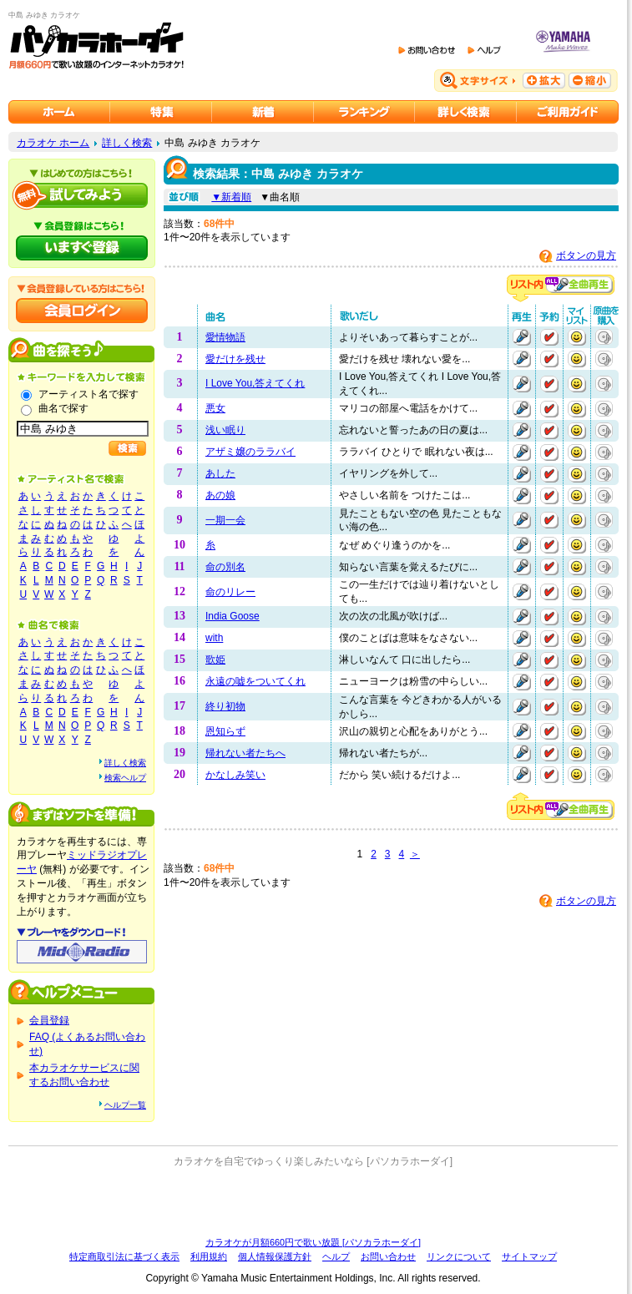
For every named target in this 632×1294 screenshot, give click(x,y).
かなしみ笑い (235, 775)
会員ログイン (82, 310)
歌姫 (215, 659)
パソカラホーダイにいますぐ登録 (82, 247)
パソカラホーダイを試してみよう (82, 195)
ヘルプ (336, 1256)
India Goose (232, 616)
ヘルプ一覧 (125, 1105)
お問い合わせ (388, 1256)
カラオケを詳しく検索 (466, 112)
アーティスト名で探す (88, 394)
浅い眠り (225, 430)
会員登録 (49, 1020)
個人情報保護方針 (274, 1256)
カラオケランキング (364, 112)
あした (220, 473)
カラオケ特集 (161, 112)
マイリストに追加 (577, 337)
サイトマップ (529, 1256)
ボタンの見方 (586, 255)
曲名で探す (63, 408)
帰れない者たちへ (245, 753)
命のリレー (230, 592)
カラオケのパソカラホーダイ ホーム (59, 112)
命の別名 (225, 567)
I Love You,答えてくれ (255, 383)
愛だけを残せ (235, 359)
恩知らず (225, 731)
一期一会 (225, 520)
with (214, 638)
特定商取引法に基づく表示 (124, 1256)
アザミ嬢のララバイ (250, 451)
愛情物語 (225, 337)
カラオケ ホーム (53, 143)
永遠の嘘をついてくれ (255, 681)
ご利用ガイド (568, 112)
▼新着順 (231, 197)
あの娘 (220, 495)
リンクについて (459, 1256)
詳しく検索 (127, 143)
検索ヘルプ (125, 777)
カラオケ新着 (263, 112)
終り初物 (225, 706)
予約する (549, 337)
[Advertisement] (313, 1202)
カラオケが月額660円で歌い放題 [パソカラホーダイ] (313, 1242)
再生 (522, 337)
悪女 (215, 408)
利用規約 (208, 1256)
